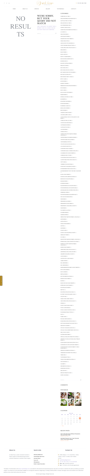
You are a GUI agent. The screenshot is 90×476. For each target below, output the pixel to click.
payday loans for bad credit (67, 305)
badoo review (63, 52)
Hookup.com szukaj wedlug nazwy (68, 232)
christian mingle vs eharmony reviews (68, 137)
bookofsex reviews (64, 103)
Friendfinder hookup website (67, 203)
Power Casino (63, 316)
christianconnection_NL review (67, 139)
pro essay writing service (66, 318)
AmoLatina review (64, 34)
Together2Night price (65, 357)
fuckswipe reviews (64, 212)
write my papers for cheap (66, 372)
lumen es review (64, 260)
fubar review (63, 208)
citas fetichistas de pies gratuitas (68, 144)
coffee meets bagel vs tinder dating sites (69, 150)
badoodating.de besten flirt (67, 58)
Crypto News (63, 162)
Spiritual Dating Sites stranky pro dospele (69, 336)
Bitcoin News (63, 87)
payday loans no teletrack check (68, 309)
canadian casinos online (66, 112)
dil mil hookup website (65, 174)
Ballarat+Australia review (66, 63)
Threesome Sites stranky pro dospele (68, 352)
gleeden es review (64, 214)
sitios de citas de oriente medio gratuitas (69, 330)
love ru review (63, 256)
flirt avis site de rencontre (66, 196)
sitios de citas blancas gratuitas (67, 327)
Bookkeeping (63, 99)
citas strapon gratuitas (66, 146)
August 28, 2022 (65, 436)
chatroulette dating (65, 127)
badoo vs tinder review (65, 56)
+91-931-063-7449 (64, 461)
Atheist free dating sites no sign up (68, 47)
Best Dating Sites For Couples (67, 70)
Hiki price (62, 225)
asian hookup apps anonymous (67, 43)
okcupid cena (63, 296)
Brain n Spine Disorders (39, 464)
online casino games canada (67, 298)
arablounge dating (65, 40)
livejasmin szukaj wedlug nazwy (67, 254)
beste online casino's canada (67, 76)
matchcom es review (65, 269)
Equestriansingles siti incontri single (68, 185)
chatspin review (64, 129)
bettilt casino (63, 78)
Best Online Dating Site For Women (68, 72)
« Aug (62, 425)
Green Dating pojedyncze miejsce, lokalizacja (70, 216)
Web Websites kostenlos (65, 366)
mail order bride (64, 262)
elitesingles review (64, 183)
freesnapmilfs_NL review (65, 201)
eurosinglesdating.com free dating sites (69, 190)
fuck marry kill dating (65, 210)
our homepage (50, 29)
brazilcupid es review (65, 108)
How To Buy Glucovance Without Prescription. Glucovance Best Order (70, 434)
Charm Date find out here (66, 120)
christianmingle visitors (66, 141)
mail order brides (64, 265)
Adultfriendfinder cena (66, 25)
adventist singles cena (65, 27)
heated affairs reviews (65, 223)
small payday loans (65, 332)
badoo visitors (64, 54)
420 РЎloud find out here (66, 20)
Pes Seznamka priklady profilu (67, 312)
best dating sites (64, 67)
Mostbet (62, 280)
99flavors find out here (66, 23)
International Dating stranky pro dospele (69, 241)
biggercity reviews (64, 83)
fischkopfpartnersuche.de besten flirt (69, 194)
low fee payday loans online (67, 258)
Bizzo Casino (63, 90)
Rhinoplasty (37, 462)
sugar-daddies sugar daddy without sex (69, 342)
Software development (65, 334)
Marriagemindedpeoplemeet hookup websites (70, 267)
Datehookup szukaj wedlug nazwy (68, 166)
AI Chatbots (63, 32)
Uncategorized (64, 361)
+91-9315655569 (73, 461)
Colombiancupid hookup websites (68, 153)
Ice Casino (63, 237)
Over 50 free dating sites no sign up (68, 300)
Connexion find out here (66, 155)
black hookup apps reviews (66, 92)
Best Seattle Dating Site (65, 74)
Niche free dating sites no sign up (67, 292)
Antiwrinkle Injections (39, 456)
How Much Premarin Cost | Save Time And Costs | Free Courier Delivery (70, 439)
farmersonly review (65, 192)
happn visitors (64, 221)
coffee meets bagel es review (66, 148)
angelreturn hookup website (67, 38)
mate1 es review (64, 271)
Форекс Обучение (64, 375)
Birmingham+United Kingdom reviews (68, 85)
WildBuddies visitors (65, 368)
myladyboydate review (65, 287)
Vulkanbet (63, 363)
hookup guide (63, 230)
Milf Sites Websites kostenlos (66, 276)
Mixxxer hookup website (65, 278)
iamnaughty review (64, 234)
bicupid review (63, 81)
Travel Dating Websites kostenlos (68, 359)
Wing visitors (63, 370)
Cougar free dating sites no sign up (68, 157)
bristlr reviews (64, 110)
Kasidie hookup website (65, 247)
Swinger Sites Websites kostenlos (67, 350)
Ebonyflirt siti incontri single (67, 178)
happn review (63, 219)
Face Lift (36, 460)
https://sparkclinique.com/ (24, 468)
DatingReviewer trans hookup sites (68, 168)
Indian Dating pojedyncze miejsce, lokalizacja (70, 239)
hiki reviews (63, 228)
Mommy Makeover (38, 454)
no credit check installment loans (68, 294)
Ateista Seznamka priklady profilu (68, 45)
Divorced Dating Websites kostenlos (68, 176)
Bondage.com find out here (66, 96)
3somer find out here (65, 16)
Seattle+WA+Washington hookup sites (68, 323)
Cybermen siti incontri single (67, 164)
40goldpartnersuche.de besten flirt (68, 18)
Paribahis (62, 303)
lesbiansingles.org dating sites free (68, 251)
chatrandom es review (65, 124)
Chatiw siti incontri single (66, 122)
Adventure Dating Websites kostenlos (68, 29)
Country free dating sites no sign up (68, 159)
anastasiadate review (65, 36)
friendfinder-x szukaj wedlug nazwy (68, 205)
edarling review (64, 181)
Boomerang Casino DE (65, 105)
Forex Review (63, 199)
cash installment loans (66, 114)
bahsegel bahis (64, 61)
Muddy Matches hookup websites (67, 283)
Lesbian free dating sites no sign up (68, 249)
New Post (62, 289)
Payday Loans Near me (65, 307)
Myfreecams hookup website (66, 285)
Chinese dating (64, 131)
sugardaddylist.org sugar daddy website (69, 344)
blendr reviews (64, 94)
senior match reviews (65, 325)
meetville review (64, 274)
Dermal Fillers (37, 458)
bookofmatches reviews (66, 101)
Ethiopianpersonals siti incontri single (69, 187)
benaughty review (64, 65)
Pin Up (62, 314)
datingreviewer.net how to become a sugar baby (71, 170)
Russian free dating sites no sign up (68, 321)
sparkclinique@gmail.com (65, 460)
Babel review (63, 49)
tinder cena (63, 354)
